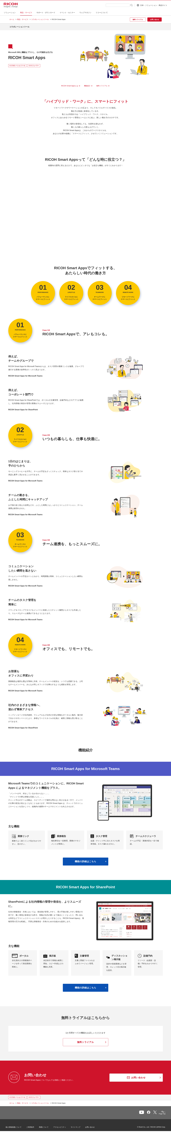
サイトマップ (79, 1126)
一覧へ (149, 1112)
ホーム (11, 19)
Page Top (158, 1112)
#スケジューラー (34, 64)
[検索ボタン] (125, 5)
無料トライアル (101, 84)
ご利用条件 (34, 1126)
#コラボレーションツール (17, 64)
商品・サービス (22, 19)
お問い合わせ (94, 1126)
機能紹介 (87, 84)
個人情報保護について (17, 1126)
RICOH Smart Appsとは (69, 84)
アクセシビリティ (63, 1126)
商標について (47, 1126)
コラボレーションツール (40, 19)
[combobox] (112, 5)
